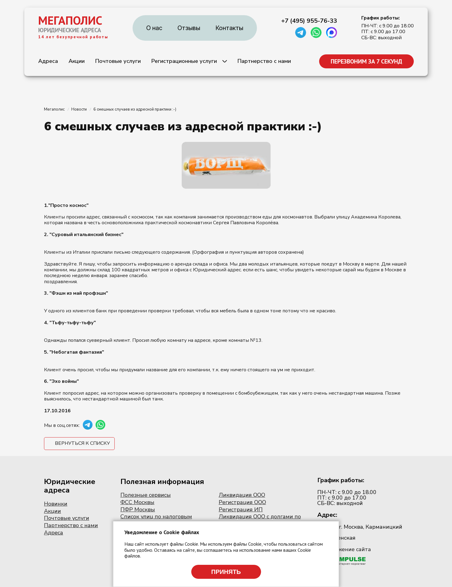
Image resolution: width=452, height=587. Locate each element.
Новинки (55, 503)
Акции (77, 61)
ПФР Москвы (137, 509)
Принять (226, 571)
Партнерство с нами (264, 61)
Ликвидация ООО (242, 495)
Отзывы (188, 28)
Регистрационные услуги (184, 61)
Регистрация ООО (242, 502)
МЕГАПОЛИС (70, 20)
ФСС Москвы (137, 502)
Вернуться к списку (82, 443)
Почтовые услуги (118, 61)
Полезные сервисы (145, 495)
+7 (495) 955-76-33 (309, 21)
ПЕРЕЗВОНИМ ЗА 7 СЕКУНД (366, 61)
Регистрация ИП (241, 509)
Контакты (229, 28)
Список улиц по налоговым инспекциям (156, 520)
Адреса (48, 61)
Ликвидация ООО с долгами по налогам (260, 520)
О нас (154, 28)
